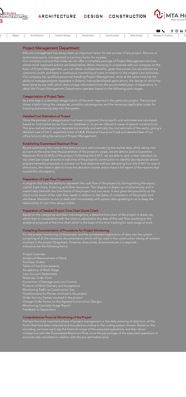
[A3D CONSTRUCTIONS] (172, 31)
